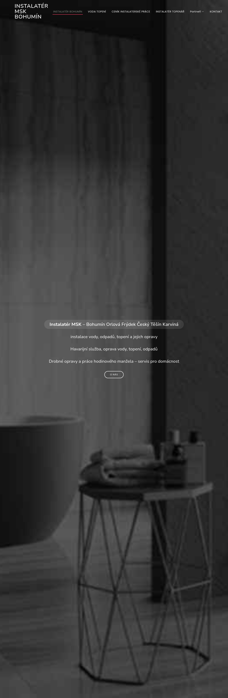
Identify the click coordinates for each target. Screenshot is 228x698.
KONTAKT (216, 11)
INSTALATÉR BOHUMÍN (67, 11)
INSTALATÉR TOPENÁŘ (170, 11)
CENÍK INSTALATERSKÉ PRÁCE (131, 11)
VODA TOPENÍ (97, 11)
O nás (114, 374)
